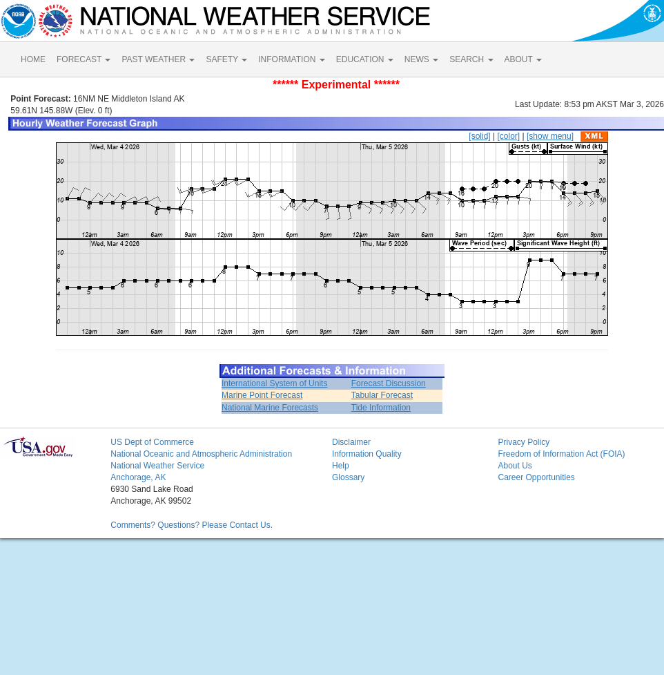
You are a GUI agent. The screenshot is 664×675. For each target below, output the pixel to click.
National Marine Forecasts (270, 407)
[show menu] (550, 136)
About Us (514, 465)
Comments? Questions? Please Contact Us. (191, 525)
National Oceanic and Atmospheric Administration (201, 454)
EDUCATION (364, 59)
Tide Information (381, 407)
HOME (33, 59)
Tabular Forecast (382, 395)
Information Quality (367, 454)
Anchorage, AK (138, 477)
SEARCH (471, 59)
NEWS (421, 59)
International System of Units (274, 383)
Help (340, 465)
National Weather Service (157, 465)
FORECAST (83, 59)
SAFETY (226, 59)
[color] (508, 136)
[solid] (479, 136)
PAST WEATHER (158, 59)
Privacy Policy (523, 442)
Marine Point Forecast (262, 395)
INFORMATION (291, 59)
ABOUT (523, 59)
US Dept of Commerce (152, 442)
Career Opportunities (536, 477)
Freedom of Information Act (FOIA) (561, 454)
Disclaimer (351, 442)
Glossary (348, 477)
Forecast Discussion (388, 383)
